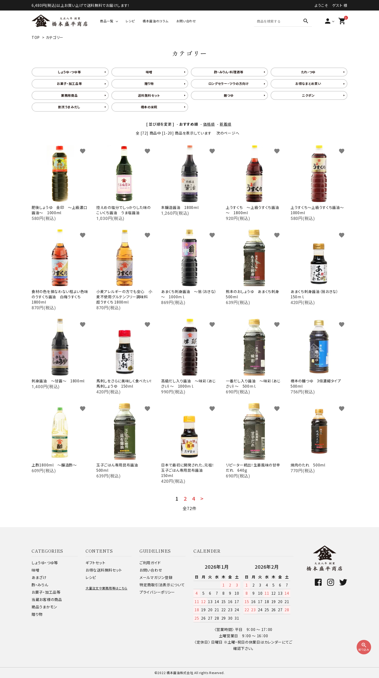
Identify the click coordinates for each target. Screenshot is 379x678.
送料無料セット (149, 95)
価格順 (209, 124)
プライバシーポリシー (157, 592)
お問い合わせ (186, 21)
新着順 (225, 124)
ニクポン (308, 95)
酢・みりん (40, 584)
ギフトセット (95, 562)
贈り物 (149, 83)
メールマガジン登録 (155, 577)
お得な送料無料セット (104, 570)
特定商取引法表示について (162, 584)
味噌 (149, 72)
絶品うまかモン (44, 606)
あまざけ (39, 577)
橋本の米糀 (149, 107)
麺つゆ (228, 95)
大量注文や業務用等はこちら (106, 588)
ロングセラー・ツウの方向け (228, 83)
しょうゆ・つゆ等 (69, 72)
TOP (36, 37)
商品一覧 (106, 21)
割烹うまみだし (69, 107)
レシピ (130, 21)
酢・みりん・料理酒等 (228, 72)
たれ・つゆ (308, 72)
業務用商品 (69, 95)
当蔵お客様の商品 (47, 599)
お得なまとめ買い (308, 83)
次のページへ (227, 133)
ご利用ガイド (150, 562)
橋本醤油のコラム (155, 21)
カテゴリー (55, 37)
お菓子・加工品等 (69, 83)
